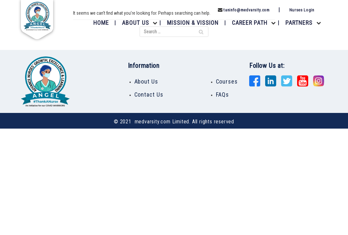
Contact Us (148, 94)
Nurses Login (301, 10)
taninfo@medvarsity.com (246, 10)
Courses (227, 81)
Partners (298, 22)
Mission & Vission (193, 22)
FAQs (222, 94)
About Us (135, 22)
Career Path (250, 22)
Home (101, 22)
